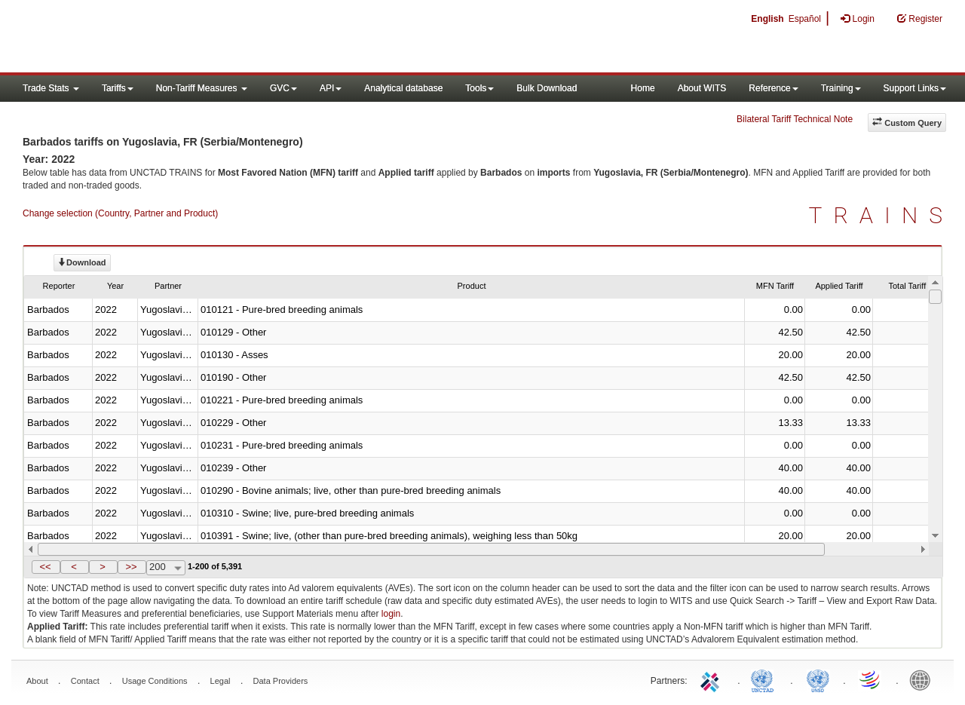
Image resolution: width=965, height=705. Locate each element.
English (767, 19)
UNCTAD (765, 679)
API (331, 88)
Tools (479, 88)
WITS (151, 37)
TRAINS (881, 215)
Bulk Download (546, 88)
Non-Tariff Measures (201, 88)
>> (130, 566)
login (390, 613)
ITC (712, 679)
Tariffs (117, 88)
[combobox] (165, 567)
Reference (773, 88)
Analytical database (403, 88)
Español (805, 19)
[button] (46, 567)
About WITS (702, 88)
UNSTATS (818, 679)
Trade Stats (51, 88)
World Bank (923, 679)
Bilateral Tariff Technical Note (795, 119)
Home (643, 88)
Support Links (915, 88)
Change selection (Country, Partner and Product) (120, 213)
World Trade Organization (871, 679)
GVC (283, 88)
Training (841, 88)
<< (45, 566)
